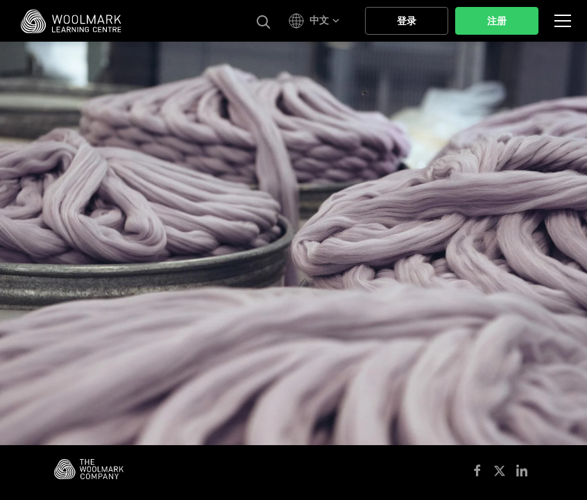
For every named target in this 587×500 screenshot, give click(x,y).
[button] (316, 21)
